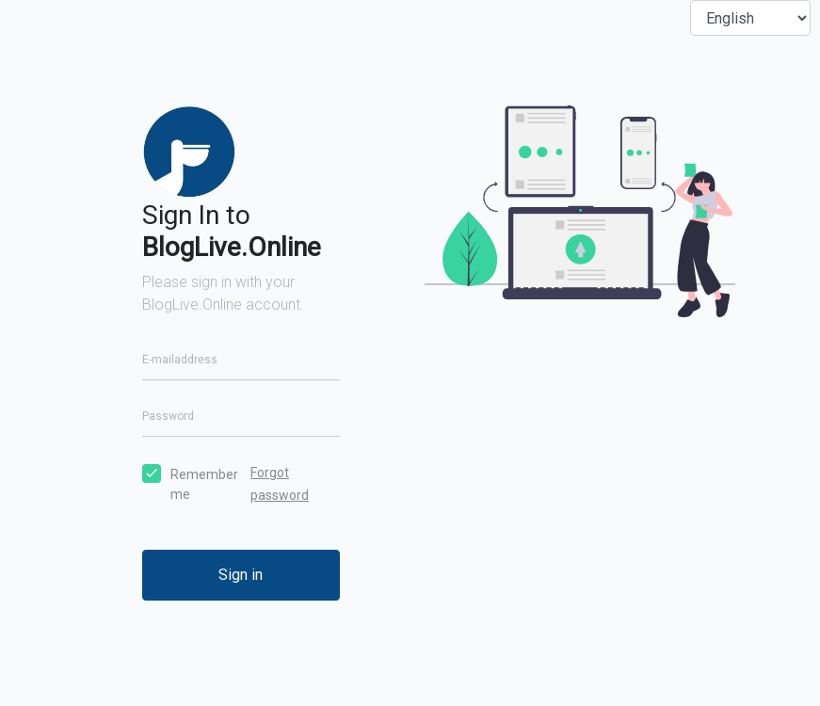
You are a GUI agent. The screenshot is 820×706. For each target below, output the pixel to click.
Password (168, 416)
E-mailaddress (179, 359)
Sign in (240, 575)
